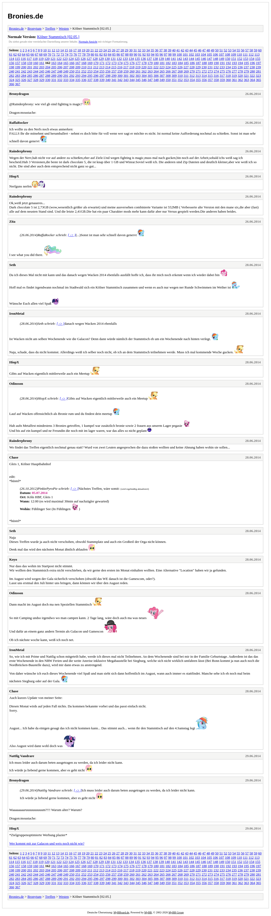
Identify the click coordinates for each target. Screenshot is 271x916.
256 (108, 71)
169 (90, 63)
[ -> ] (72, 235)
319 (234, 75)
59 (255, 50)
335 (77, 80)
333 (66, 80)
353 (186, 80)
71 (54, 54)
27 (118, 50)
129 (101, 59)
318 (228, 75)
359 (222, 80)
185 (186, 63)
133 (125, 59)
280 (252, 71)
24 (105, 50)
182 (168, 63)
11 (49, 50)
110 (239, 54)
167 (77, 63)
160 (35, 63)
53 (230, 50)
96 (161, 54)
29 (126, 50)
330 (48, 80)
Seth (12, 265)
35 (152, 50)
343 (126, 80)
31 (135, 50)
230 (204, 67)
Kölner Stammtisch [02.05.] (58, 37)
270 (192, 71)
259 (126, 71)
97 (165, 54)
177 (138, 63)
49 (212, 50)
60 (259, 50)
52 (225, 50)
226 (180, 67)
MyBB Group (176, 912)
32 (139, 50)
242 (23, 71)
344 (132, 80)
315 (210, 75)
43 (186, 50)
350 (168, 80)
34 (148, 50)
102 (191, 54)
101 (185, 54)
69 (45, 54)
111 (245, 54)
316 (216, 75)
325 (17, 80)
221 (150, 67)
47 (204, 50)
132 (119, 59)
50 (217, 50)
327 (29, 80)
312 (192, 75)
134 (131, 59)
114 (11, 59)
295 (90, 75)
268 (180, 71)
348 (156, 80)
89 (131, 54)
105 (209, 54)
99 (174, 54)
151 (233, 59)
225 (174, 67)
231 (210, 67)
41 (178, 50)
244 (35, 71)
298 (108, 75)
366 (11, 84)
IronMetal (16, 313)
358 (216, 80)
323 (258, 75)
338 (96, 80)
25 (109, 50)
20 (87, 50)
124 (71, 59)
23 (100, 50)
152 (239, 59)
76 (75, 54)
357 (210, 80)
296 (96, 75)
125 (77, 59)
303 (138, 75)
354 (192, 80)
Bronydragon (19, 94)
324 (11, 80)
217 (126, 67)
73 (62, 54)
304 (144, 75)
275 (222, 71)
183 (174, 63)
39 (169, 50)
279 (246, 71)
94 (152, 54)
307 (162, 75)
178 (144, 63)
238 (252, 67)
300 (120, 75)
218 (132, 67)
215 (113, 67)
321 (246, 75)
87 (122, 54)
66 (32, 54)
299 (114, 75)
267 (174, 71)
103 (197, 54)
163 (53, 63)
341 (114, 80)
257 (114, 71)
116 (23, 59)
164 (59, 63)
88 (127, 54)
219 (138, 67)
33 (144, 50)
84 (109, 54)
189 (210, 63)
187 (198, 63)
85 (114, 54)
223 (162, 67)
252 (84, 71)
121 (53, 59)
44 (191, 50)
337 (90, 80)
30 (131, 50)
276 (228, 71)
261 (138, 71)
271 (198, 71)
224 (168, 67)
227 (186, 67)
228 (192, 67)
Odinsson (16, 384)
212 (95, 67)
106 (215, 54)
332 (59, 80)
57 (247, 50)
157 (17, 63)
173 (114, 63)
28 (122, 50)
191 (222, 63)
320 (240, 75)
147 (209, 59)
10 (45, 50)
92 (144, 54)
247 (53, 71)
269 (186, 71)
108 (227, 54)
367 (17, 84)
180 (156, 63)
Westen (64, 28)
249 (66, 71)
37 (161, 50)
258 (120, 71)
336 (84, 80)
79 (88, 54)
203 (41, 67)
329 (41, 80)
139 (161, 59)
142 (179, 59)
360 (228, 80)
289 (53, 75)
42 (182, 50)
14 (62, 50)
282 (11, 75)
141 (173, 59)
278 (240, 71)
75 (71, 54)
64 (23, 54)
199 (17, 67)
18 (79, 50)
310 (180, 75)
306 (156, 75)
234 (228, 67)
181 (162, 63)
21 (92, 50)
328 (35, 80)
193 (234, 63)
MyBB (148, 912)
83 (105, 54)
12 (53, 50)
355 (198, 80)
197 (258, 63)
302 (132, 75)
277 (234, 71)
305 (150, 75)
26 (113, 50)
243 (29, 71)
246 (48, 71)
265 (162, 71)
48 (208, 50)
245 (41, 71)
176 (132, 63)
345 (138, 80)
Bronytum (35, 28)
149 (221, 59)
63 (19, 54)
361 (234, 80)
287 (41, 75)
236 (240, 67)
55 (238, 50)
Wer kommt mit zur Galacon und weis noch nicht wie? (46, 843)
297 (102, 75)
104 (203, 54)
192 (228, 63)
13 (58, 50)
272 (204, 71)
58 (251, 50)
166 (72, 63)
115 (17, 59)
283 (17, 75)
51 (221, 50)
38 (165, 50)
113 (257, 54)
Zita (12, 221)
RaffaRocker (18, 123)
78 (83, 54)
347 (150, 80)
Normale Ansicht (88, 41)
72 (58, 54)
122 (59, 59)
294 (84, 75)
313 (198, 75)
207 (66, 67)
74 (66, 54)
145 (197, 59)
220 (144, 67)
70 (49, 54)
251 (77, 71)
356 (204, 80)
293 (77, 75)
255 (102, 71)
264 (156, 71)
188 (204, 63)
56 (242, 50)
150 (227, 59)
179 (150, 63)
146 (203, 59)
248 (59, 71)
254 (96, 71)
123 (65, 59)
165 (66, 63)
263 (150, 71)
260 (132, 71)
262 (144, 71)
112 (251, 54)
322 (252, 75)
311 (186, 75)
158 (23, 63)
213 (102, 67)
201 (29, 67)
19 (83, 50)
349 (162, 80)
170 (96, 63)
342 (120, 80)
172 (108, 63)
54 (234, 50)
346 (144, 80)
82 (101, 54)
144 (191, 59)
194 (240, 63)
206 (59, 67)
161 (41, 63)
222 (156, 67)
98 (169, 54)
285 (29, 75)
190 (216, 63)
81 (96, 54)
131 (113, 59)
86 (118, 54)
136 (143, 59)
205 (53, 67)
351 (174, 80)
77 (79, 54)
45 (195, 50)
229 (198, 67)
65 (28, 54)
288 (48, 75)
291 (66, 75)
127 (89, 59)
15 (66, 50)
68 (41, 54)
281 (258, 71)
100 (179, 54)
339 (102, 80)
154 (251, 59)
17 (75, 50)
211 (89, 67)
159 (29, 63)
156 (11, 63)
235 (234, 67)
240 (11, 71)
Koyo (13, 559)
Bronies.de (25, 16)
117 (29, 59)
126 (83, 59)
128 (95, 59)
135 (137, 59)
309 (174, 75)
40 (173, 50)
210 (84, 67)
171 (102, 63)
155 (257, 59)
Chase (13, 457)
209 (77, 67)
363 (246, 80)
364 (252, 80)
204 (48, 67)
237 (246, 67)
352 (180, 80)
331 (53, 80)
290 (59, 75)
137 (149, 59)
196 (252, 63)
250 (72, 71)
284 (23, 75)
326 (23, 80)
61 (10, 54)
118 (35, 59)
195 (246, 63)
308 (168, 75)
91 (140, 54)
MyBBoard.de (121, 912)
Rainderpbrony (20, 151)
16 (70, 50)
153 (245, 59)
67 (36, 54)
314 (204, 75)
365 (258, 80)
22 (96, 50)
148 (215, 59)
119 (40, 59)
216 (120, 67)
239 (258, 67)
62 (15, 54)
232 (216, 67)
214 (108, 67)
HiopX (14, 176)
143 (185, 59)
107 (221, 54)
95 (157, 54)
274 (216, 71)
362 (240, 80)
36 (156, 50)
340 (108, 80)
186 (192, 63)
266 (168, 71)
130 (107, 59)
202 (35, 67)
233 (222, 67)
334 (72, 80)
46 (199, 50)
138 (155, 59)
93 (148, 54)
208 (72, 67)
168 (84, 63)
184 (180, 63)
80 (92, 54)
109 (233, 54)
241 (17, 71)
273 (210, 71)
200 (23, 67)
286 (35, 75)
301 (126, 75)
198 (11, 67)
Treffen (50, 28)
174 (120, 63)
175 (126, 63)
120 (47, 59)
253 (90, 71)
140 (167, 59)
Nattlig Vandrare (21, 756)
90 (135, 54)
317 (222, 75)
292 (72, 75)
